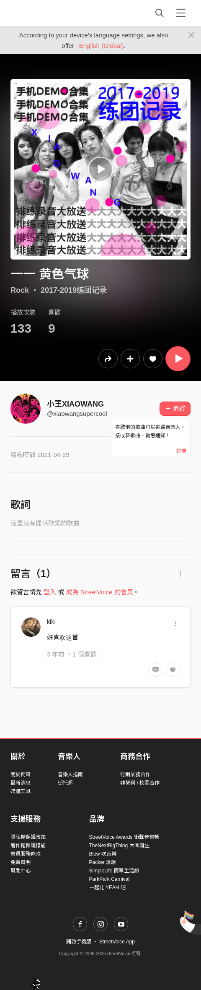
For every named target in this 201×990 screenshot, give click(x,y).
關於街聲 (20, 774)
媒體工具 (20, 791)
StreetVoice (45, 13)
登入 (50, 592)
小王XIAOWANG (75, 404)
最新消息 (20, 783)
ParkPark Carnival (109, 879)
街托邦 (65, 783)
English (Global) (101, 45)
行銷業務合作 (135, 774)
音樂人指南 (70, 774)
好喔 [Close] (181, 451)
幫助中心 (20, 871)
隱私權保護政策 (28, 837)
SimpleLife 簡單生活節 (114, 871)
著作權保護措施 (28, 845)
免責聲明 (20, 862)
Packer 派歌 (102, 862)
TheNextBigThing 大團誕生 (119, 845)
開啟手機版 (78, 942)
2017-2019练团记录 (74, 290)
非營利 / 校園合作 (140, 783)
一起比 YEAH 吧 (107, 887)
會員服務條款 (25, 854)
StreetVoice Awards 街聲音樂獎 (124, 837)
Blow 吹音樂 (102, 854)
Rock (19, 290)
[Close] (191, 35)
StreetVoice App (117, 942)
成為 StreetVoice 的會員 (99, 592)
